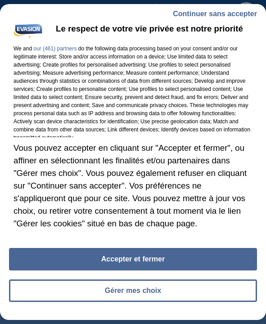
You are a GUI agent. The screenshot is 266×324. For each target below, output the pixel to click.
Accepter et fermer (133, 259)
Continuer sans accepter (215, 14)
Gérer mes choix (133, 290)
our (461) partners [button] (55, 48)
